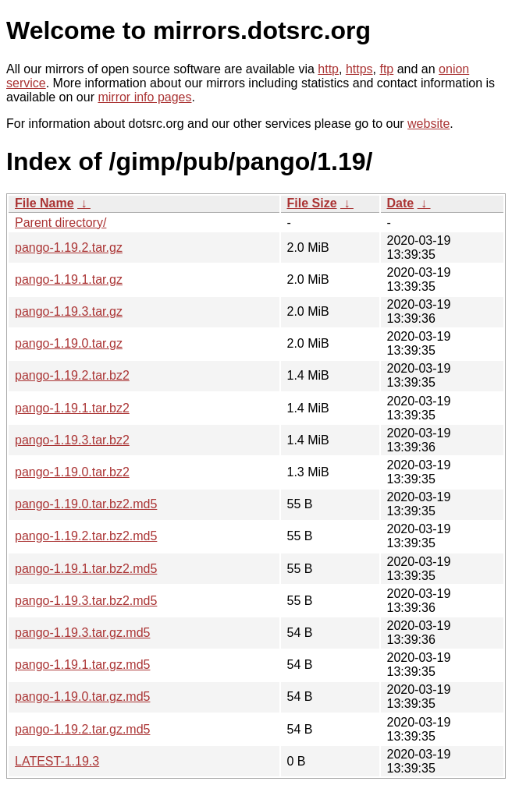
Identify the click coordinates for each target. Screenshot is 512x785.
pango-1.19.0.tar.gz (69, 343)
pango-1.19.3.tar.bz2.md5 (86, 600)
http (328, 69)
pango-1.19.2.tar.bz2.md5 (86, 536)
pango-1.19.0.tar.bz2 (72, 472)
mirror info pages (144, 97)
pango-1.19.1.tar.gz (69, 279)
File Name (44, 203)
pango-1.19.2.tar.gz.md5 (82, 729)
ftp (386, 69)
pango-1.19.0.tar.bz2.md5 (86, 504)
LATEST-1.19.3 (57, 761)
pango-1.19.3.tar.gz (69, 311)
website (428, 123)
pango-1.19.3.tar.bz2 (72, 440)
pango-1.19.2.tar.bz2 (72, 375)
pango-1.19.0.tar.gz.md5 (82, 696)
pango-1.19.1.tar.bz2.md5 (86, 568)
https (359, 69)
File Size (312, 203)
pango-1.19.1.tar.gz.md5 (82, 664)
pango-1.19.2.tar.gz (69, 247)
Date (400, 203)
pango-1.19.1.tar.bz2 (72, 408)
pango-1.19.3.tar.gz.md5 (82, 632)
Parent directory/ (60, 222)
